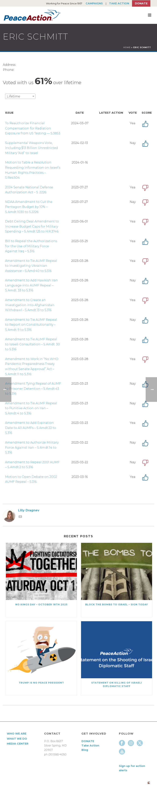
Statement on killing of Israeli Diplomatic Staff (116, 684)
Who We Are (16, 733)
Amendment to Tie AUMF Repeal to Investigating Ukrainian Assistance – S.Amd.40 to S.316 (31, 266)
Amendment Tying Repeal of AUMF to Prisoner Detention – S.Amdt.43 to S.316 (33, 388)
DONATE (87, 741)
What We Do (17, 738)
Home (126, 47)
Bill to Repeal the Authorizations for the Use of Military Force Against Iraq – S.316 (31, 246)
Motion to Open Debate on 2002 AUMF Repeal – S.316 (31, 479)
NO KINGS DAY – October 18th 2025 (41, 604)
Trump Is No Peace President (41, 682)
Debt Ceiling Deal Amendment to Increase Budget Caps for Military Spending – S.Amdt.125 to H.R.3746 (32, 226)
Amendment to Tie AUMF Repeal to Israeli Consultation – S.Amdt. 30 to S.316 (32, 344)
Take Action (119, 3)
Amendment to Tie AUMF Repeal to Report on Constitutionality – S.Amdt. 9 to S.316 (31, 325)
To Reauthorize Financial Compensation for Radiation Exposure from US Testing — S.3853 (32, 128)
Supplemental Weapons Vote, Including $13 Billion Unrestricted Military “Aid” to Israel (31, 148)
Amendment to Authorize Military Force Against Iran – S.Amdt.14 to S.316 (32, 447)
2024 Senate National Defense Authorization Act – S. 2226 (29, 189)
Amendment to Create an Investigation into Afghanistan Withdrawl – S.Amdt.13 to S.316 (29, 305)
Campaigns (94, 3)
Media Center (17, 743)
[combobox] (20, 96)
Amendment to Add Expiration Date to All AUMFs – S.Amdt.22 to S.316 (30, 428)
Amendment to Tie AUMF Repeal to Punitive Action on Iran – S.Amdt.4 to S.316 (31, 408)
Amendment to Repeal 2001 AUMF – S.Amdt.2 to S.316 (32, 464)
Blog (84, 750)
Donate (141, 3)
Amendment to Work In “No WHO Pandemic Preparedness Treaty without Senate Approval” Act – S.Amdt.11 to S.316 (31, 366)
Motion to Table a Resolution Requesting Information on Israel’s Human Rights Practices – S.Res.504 (32, 170)
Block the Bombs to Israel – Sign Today (116, 604)
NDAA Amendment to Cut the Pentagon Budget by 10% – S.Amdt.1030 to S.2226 (28, 207)
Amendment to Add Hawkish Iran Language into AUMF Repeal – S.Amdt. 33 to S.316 (31, 285)
